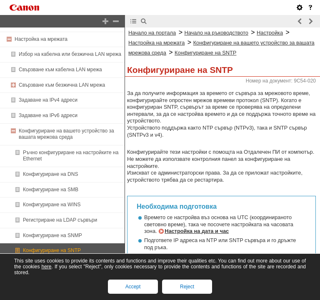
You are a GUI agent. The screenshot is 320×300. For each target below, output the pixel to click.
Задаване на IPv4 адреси (48, 100)
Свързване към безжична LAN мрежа (62, 85)
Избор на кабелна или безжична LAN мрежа (70, 54)
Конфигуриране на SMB (50, 189)
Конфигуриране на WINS (51, 205)
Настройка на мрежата (41, 39)
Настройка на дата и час (197, 231)
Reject (187, 287)
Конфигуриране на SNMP (52, 235)
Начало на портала (152, 33)
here (46, 267)
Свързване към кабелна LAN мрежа (60, 69)
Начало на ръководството (216, 33)
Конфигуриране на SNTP (52, 250)
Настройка (270, 33)
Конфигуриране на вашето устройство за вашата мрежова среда (66, 134)
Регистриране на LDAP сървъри (60, 220)
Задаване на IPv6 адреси (48, 115)
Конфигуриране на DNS (50, 174)
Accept (133, 287)
